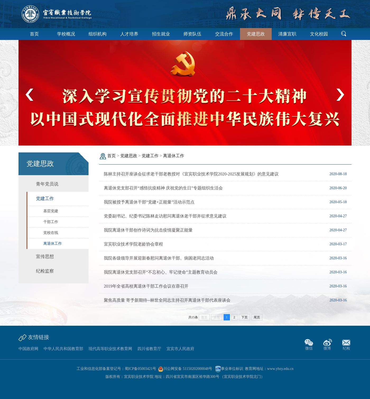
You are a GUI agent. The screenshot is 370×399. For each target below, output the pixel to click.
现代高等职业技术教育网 (110, 349)
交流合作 (224, 34)
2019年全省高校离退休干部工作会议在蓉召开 (146, 286)
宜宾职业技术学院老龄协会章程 (133, 244)
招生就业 (161, 34)
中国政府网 (28, 349)
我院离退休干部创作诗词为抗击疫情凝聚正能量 (148, 230)
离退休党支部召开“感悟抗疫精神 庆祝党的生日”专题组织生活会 (163, 188)
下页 (244, 317)
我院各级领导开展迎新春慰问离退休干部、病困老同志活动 (159, 258)
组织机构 (98, 34)
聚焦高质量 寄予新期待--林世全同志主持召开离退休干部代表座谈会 (167, 300)
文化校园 (319, 34)
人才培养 (129, 34)
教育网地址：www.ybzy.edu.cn (269, 369)
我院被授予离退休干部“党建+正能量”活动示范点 (149, 202)
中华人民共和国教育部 (63, 349)
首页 (34, 34)
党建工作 (150, 155)
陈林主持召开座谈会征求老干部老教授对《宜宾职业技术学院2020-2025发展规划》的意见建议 (191, 174)
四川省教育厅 (149, 349)
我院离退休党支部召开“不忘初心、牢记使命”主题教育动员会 (161, 272)
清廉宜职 (287, 34)
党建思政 (256, 34)
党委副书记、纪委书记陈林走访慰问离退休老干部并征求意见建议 (165, 216)
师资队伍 (192, 34)
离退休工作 (173, 155)
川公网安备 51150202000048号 (185, 369)
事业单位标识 (229, 369)
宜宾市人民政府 (180, 349)
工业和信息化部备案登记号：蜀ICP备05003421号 (116, 369)
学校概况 (66, 34)
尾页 (257, 317)
